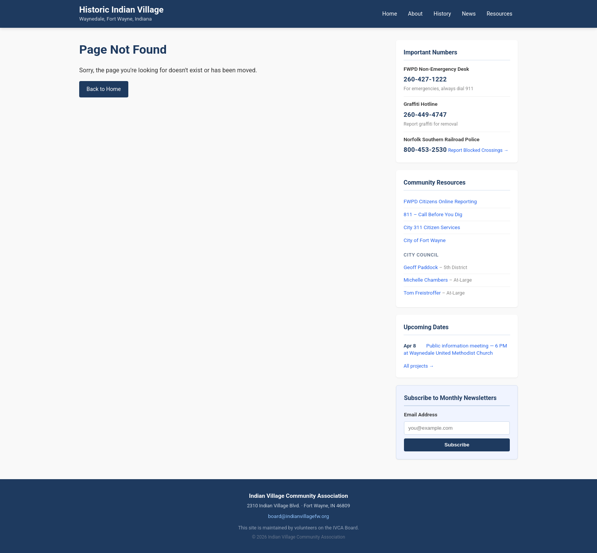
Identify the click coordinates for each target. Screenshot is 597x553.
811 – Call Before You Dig (433, 214)
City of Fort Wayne (424, 240)
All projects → (419, 366)
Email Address (420, 414)
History (442, 14)
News (469, 14)
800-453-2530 (425, 149)
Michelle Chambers (426, 280)
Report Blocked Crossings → (478, 150)
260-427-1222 (425, 79)
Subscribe (456, 445)
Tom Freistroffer (422, 293)
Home (389, 14)
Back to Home (103, 89)
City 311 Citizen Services (432, 227)
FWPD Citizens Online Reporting (440, 201)
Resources (499, 14)
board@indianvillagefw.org (298, 516)
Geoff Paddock (421, 267)
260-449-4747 (425, 114)
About (415, 14)
